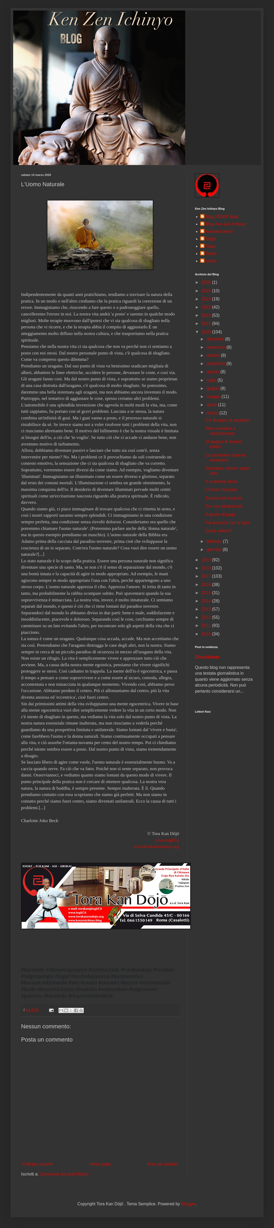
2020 (207, 332)
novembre (217, 347)
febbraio (215, 541)
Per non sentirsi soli (224, 506)
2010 (207, 634)
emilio (211, 261)
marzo (213, 413)
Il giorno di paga (221, 514)
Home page (100, 1164)
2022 (207, 315)
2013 (207, 609)
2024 (207, 299)
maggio (214, 396)
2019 (207, 560)
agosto (213, 372)
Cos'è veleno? (219, 531)
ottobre (214, 355)
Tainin (211, 253)
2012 (207, 617)
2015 (207, 593)
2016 (207, 584)
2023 (207, 307)
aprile (212, 404)
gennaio (215, 549)
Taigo (211, 246)
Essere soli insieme (224, 498)
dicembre (216, 339)
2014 (207, 601)
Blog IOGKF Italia (222, 216)
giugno (214, 388)
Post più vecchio (162, 1164)
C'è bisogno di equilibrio (228, 420)
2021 (207, 323)
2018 (207, 568)
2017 (207, 576)
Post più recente (37, 1164)
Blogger (188, 1204)
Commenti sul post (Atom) (64, 1174)
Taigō (211, 239)
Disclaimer (207, 657)
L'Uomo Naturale (221, 489)
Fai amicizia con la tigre (227, 522)
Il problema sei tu (222, 481)
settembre (217, 363)
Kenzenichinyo (219, 231)
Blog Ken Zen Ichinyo (226, 224)
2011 (207, 625)
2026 (207, 282)
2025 (207, 291)
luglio (212, 380)
